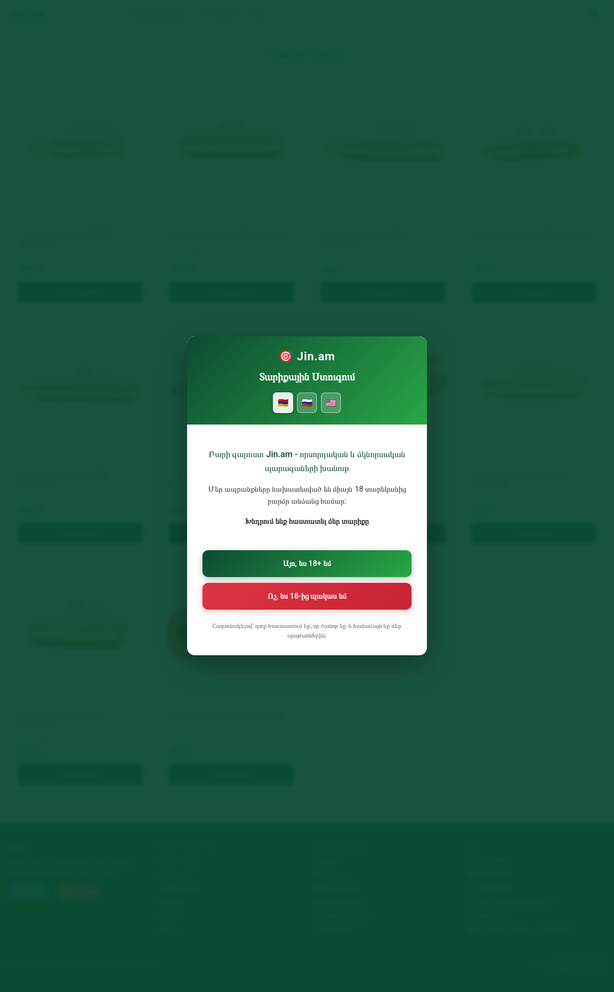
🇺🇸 (330, 409)
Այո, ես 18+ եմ (307, 564)
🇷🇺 (307, 409)
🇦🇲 (284, 409)
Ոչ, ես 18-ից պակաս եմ (307, 595)
